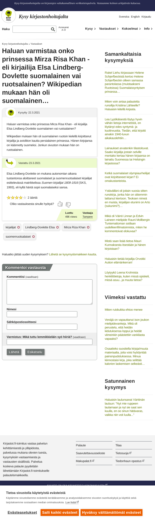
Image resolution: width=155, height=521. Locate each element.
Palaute (81, 445)
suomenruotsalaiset (18, 236)
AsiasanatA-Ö (64, 28)
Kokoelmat (130, 28)
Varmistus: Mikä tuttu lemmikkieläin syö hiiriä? (39, 337)
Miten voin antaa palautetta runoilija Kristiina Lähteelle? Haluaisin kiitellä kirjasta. (122, 105)
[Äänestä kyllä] (60, 204)
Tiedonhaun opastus (128, 461)
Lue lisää (70, 502)
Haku (6, 29)
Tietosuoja (122, 453)
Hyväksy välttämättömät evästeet (112, 513)
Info (147, 28)
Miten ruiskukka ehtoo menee (123, 309)
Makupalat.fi (83, 461)
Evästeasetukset (22, 513)
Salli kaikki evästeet (60, 513)
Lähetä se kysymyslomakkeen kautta (72, 254)
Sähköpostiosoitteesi (21, 322)
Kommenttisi (16, 276)
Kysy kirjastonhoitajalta (15, 43)
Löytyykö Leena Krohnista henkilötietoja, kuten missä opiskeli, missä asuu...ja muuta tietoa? (127, 276)
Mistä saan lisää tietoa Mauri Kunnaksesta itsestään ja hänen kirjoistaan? (125, 244)
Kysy (89, 28)
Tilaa (118, 445)
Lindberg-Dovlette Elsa (40, 227)
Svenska (124, 16)
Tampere (88, 216)
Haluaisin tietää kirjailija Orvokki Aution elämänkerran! (125, 260)
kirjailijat (11, 227)
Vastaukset (107, 28)
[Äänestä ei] (68, 205)
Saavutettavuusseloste (90, 453)
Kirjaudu (146, 16)
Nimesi (11, 309)
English (135, 16)
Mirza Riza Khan (74, 227)
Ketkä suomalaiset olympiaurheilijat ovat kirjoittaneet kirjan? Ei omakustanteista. (127, 176)
